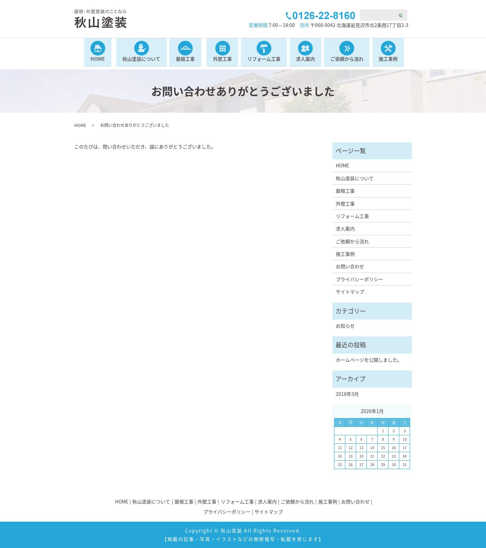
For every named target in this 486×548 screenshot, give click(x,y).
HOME (96, 61)
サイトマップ (350, 291)
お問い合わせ (350, 266)
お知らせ (345, 325)
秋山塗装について (141, 61)
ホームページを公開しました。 (369, 359)
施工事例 (389, 61)
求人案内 (305, 61)
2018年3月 (347, 393)
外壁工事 (222, 61)
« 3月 (342, 411)
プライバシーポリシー (359, 279)
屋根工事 (185, 61)
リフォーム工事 (263, 61)
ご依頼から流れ (347, 61)
